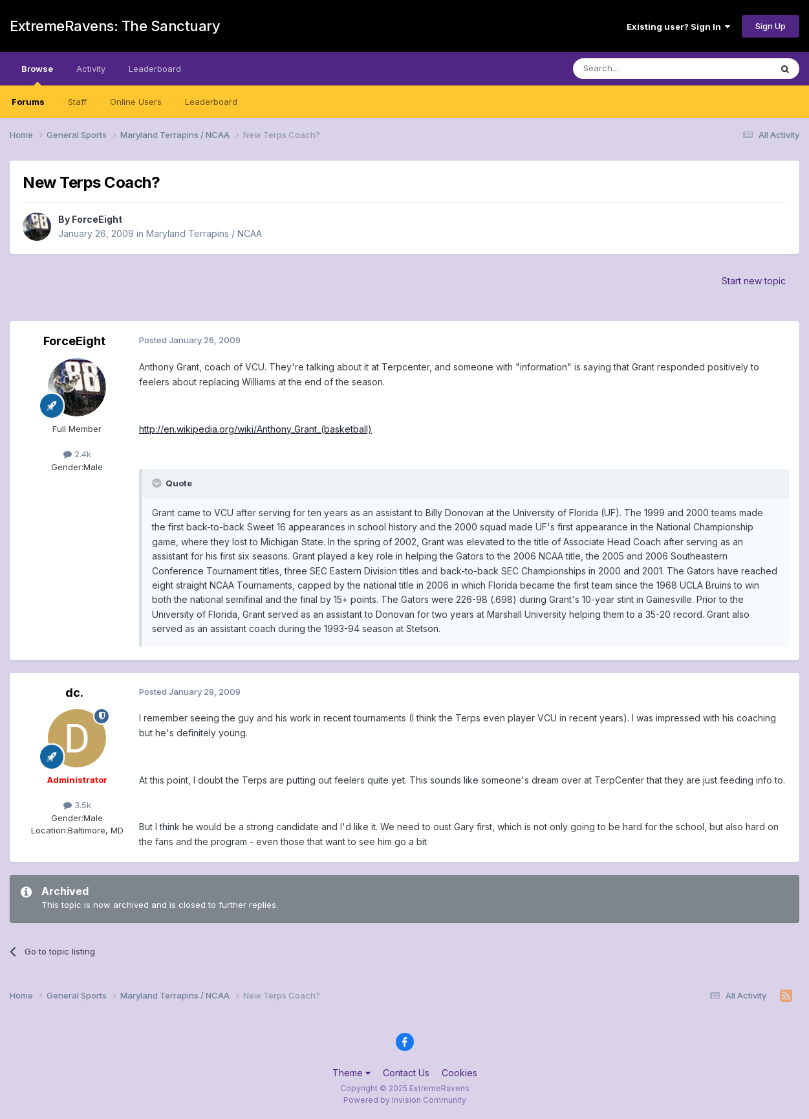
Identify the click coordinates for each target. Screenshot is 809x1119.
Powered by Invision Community (404, 1100)
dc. (74, 692)
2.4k (77, 454)
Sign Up (770, 26)
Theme (351, 1072)
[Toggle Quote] (158, 483)
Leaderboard (211, 101)
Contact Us (406, 1072)
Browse (37, 74)
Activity (90, 68)
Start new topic (754, 280)
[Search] (639, 68)
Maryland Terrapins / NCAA (204, 233)
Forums (28, 101)
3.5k (77, 805)
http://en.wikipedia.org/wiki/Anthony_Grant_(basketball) (255, 429)
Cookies (459, 1072)
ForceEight (97, 219)
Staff (77, 101)
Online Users (136, 101)
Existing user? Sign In (678, 26)
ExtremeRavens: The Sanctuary (115, 25)
